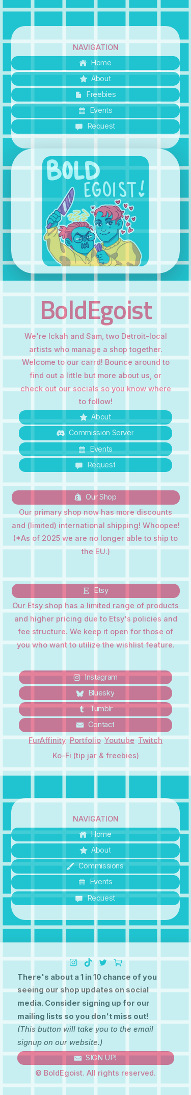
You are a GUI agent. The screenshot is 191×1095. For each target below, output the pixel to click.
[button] (95, 63)
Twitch (150, 740)
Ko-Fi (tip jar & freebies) (95, 755)
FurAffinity (47, 740)
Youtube (119, 740)
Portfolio (85, 740)
